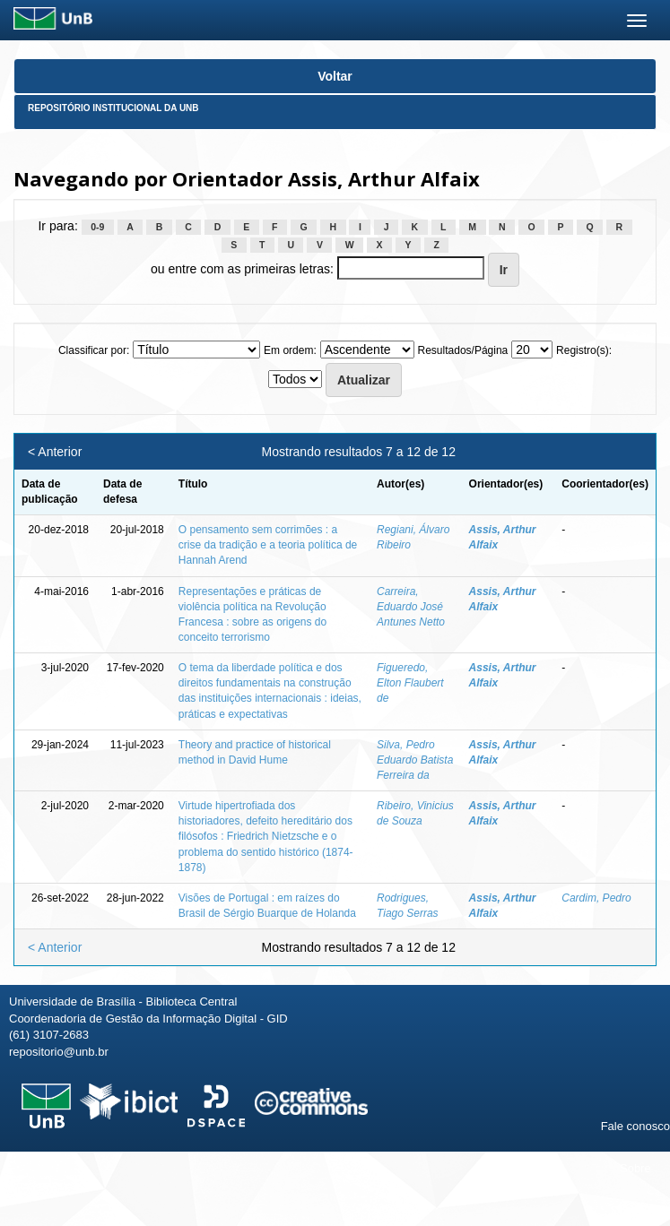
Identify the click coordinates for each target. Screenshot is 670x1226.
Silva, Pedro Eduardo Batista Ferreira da (415, 759)
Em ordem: (290, 350)
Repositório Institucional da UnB (113, 108)
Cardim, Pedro (596, 898)
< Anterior (55, 452)
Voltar (335, 76)
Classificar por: (93, 350)
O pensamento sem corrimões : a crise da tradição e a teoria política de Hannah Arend (267, 544)
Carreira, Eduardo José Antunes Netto (411, 606)
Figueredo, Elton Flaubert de (410, 682)
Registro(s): (584, 350)
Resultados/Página (463, 350)
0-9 (97, 226)
